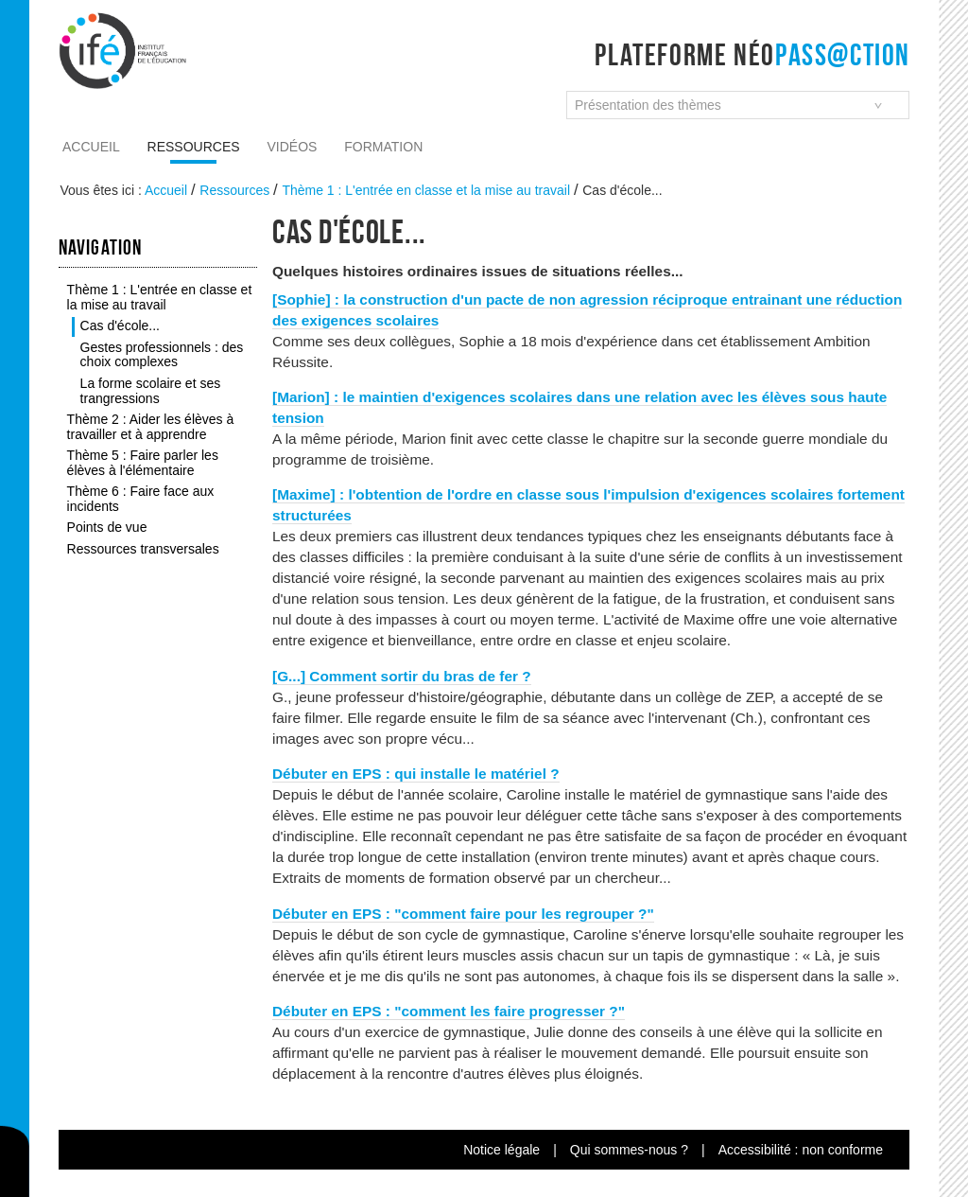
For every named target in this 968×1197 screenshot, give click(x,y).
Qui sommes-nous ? (629, 1149)
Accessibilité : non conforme (800, 1149)
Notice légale (501, 1149)
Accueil (91, 146)
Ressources (193, 146)
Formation (383, 146)
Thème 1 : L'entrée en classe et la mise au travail (426, 190)
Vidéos (293, 146)
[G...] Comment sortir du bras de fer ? (401, 676)
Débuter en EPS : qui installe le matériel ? (416, 774)
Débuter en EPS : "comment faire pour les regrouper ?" (463, 914)
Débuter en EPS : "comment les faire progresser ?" (448, 1011)
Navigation (100, 247)
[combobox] (737, 105)
